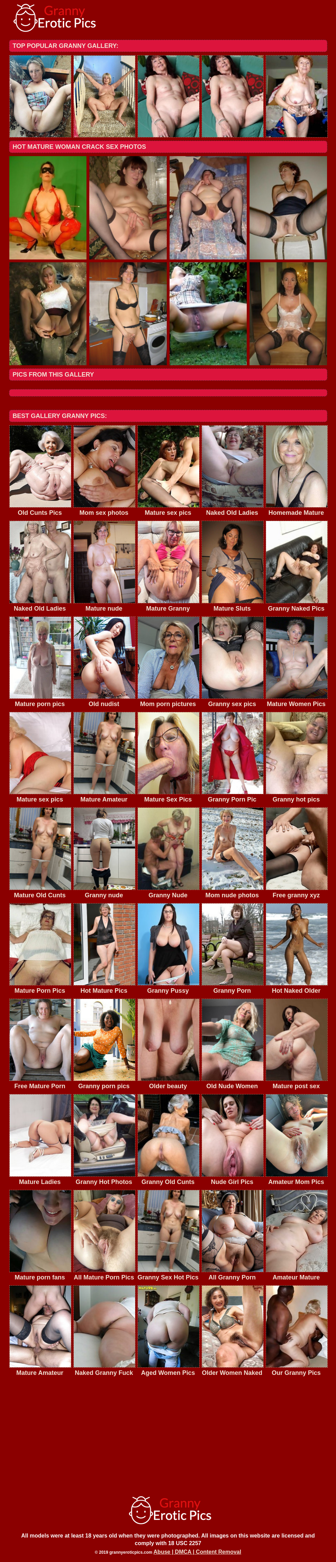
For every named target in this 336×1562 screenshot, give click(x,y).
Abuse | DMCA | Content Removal (197, 1552)
